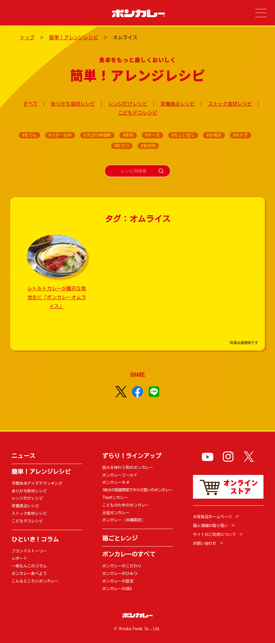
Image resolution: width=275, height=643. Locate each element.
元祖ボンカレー (116, 513)
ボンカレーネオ (116, 482)
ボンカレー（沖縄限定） (123, 520)
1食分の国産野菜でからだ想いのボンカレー (137, 490)
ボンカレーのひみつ (120, 573)
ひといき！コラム (35, 539)
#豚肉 (128, 135)
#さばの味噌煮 (97, 135)
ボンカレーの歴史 (118, 581)
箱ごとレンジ (120, 538)
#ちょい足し (183, 135)
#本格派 (213, 135)
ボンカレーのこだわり (121, 566)
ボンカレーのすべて (128, 554)
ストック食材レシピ (230, 103)
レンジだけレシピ (127, 103)
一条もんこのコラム (29, 566)
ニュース (23, 456)
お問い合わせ (204, 543)
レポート (19, 558)
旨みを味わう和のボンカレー (127, 467)
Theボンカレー (115, 497)
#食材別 (148, 146)
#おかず (240, 135)
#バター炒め (60, 135)
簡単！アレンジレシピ (73, 37)
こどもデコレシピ (137, 112)
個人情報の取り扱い (210, 525)
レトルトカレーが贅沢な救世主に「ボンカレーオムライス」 (56, 297)
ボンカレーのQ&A (117, 588)
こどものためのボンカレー (125, 505)
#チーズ (152, 135)
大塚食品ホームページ (212, 516)
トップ (27, 37)
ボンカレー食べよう (29, 573)
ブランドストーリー (29, 551)
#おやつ (121, 146)
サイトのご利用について (214, 534)
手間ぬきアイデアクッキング (37, 483)
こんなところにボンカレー (35, 581)
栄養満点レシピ (178, 103)
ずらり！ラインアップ (131, 456)
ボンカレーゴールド (120, 475)
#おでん (29, 135)
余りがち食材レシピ (73, 103)
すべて (30, 103)
